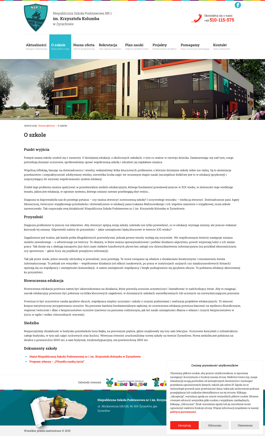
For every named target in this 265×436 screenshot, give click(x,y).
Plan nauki (137, 47)
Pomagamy (195, 47)
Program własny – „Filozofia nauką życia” (56, 361)
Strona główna (46, 125)
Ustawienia (245, 425)
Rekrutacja (110, 47)
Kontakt (221, 47)
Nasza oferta (84, 47)
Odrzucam (214, 425)
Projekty (165, 47)
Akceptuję (184, 425)
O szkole (60, 47)
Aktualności (36, 47)
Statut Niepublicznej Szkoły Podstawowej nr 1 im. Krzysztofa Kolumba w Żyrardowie (85, 356)
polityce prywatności (183, 412)
